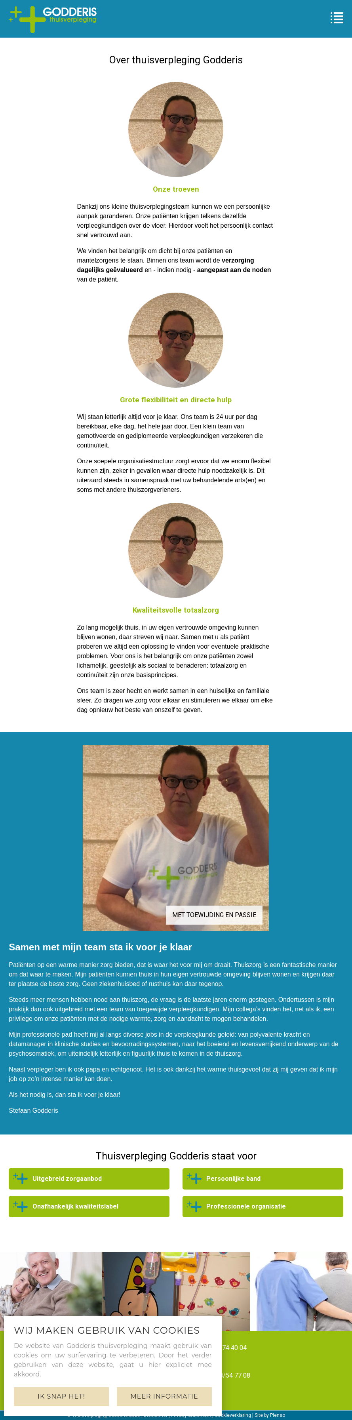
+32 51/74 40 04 (223, 1347)
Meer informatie (164, 1396)
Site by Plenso (270, 1415)
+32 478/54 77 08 (225, 1375)
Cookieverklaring (233, 1415)
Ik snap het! (61, 1396)
